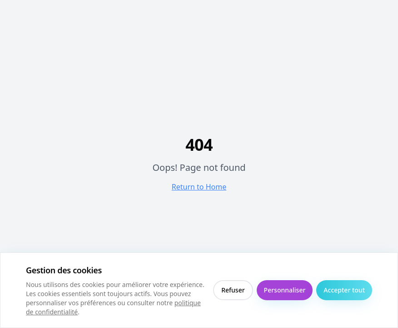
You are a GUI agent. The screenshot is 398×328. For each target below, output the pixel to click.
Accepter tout (344, 290)
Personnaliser (285, 290)
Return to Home (199, 187)
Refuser (232, 290)
